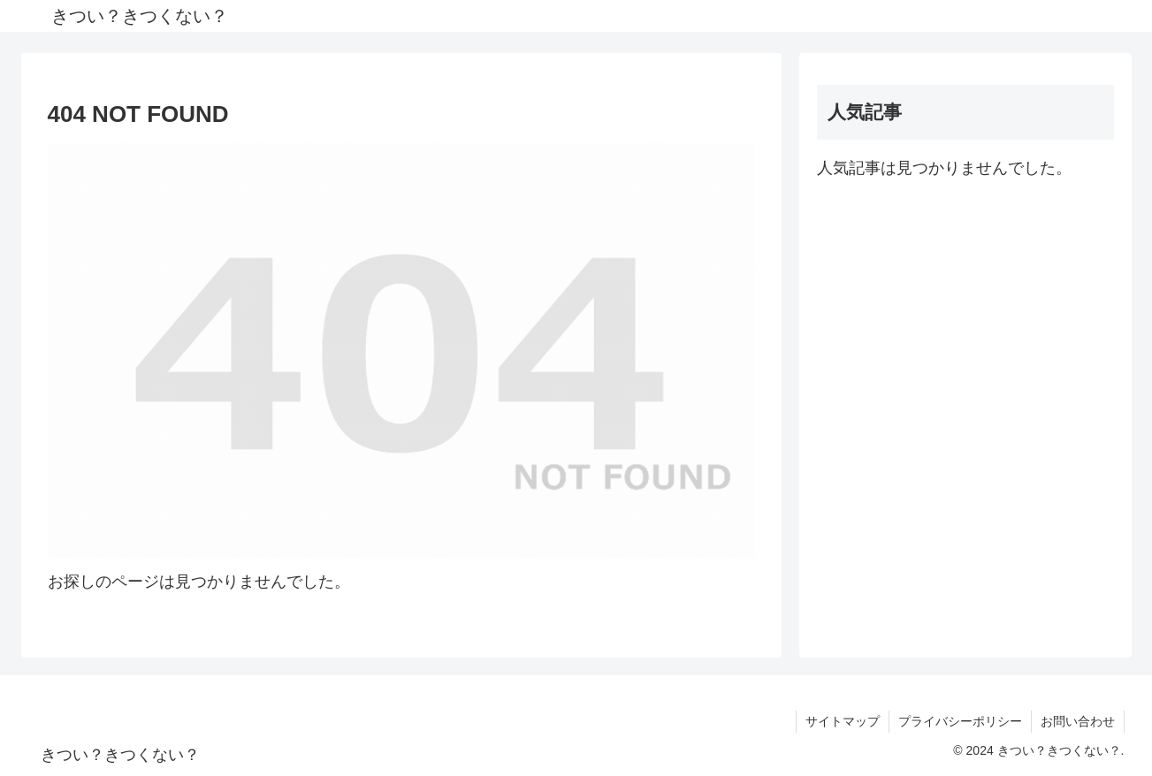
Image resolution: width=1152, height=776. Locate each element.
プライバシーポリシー (960, 721)
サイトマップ (842, 721)
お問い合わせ (1078, 721)
